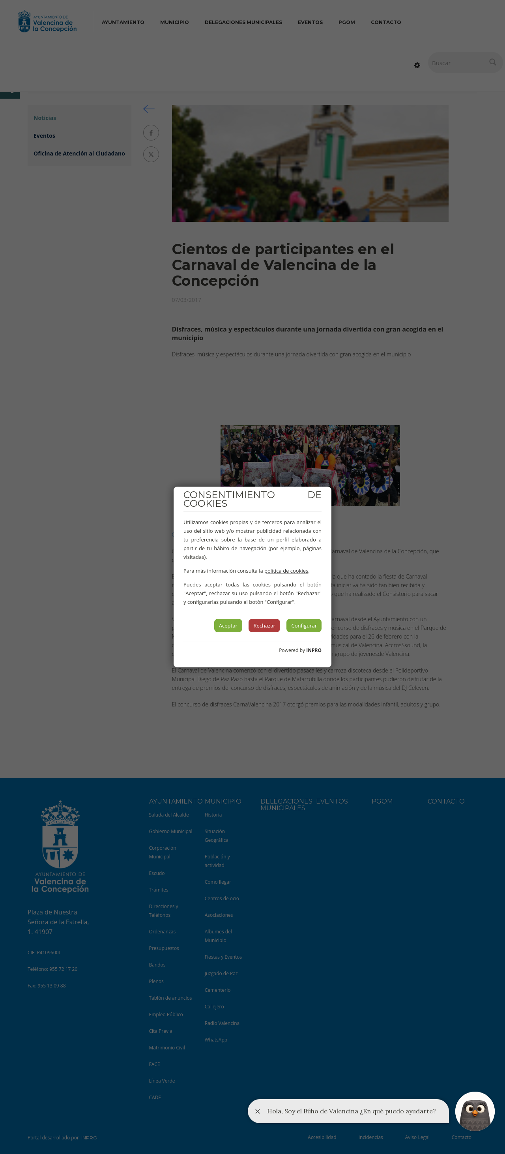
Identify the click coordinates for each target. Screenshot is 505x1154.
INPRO (314, 650)
